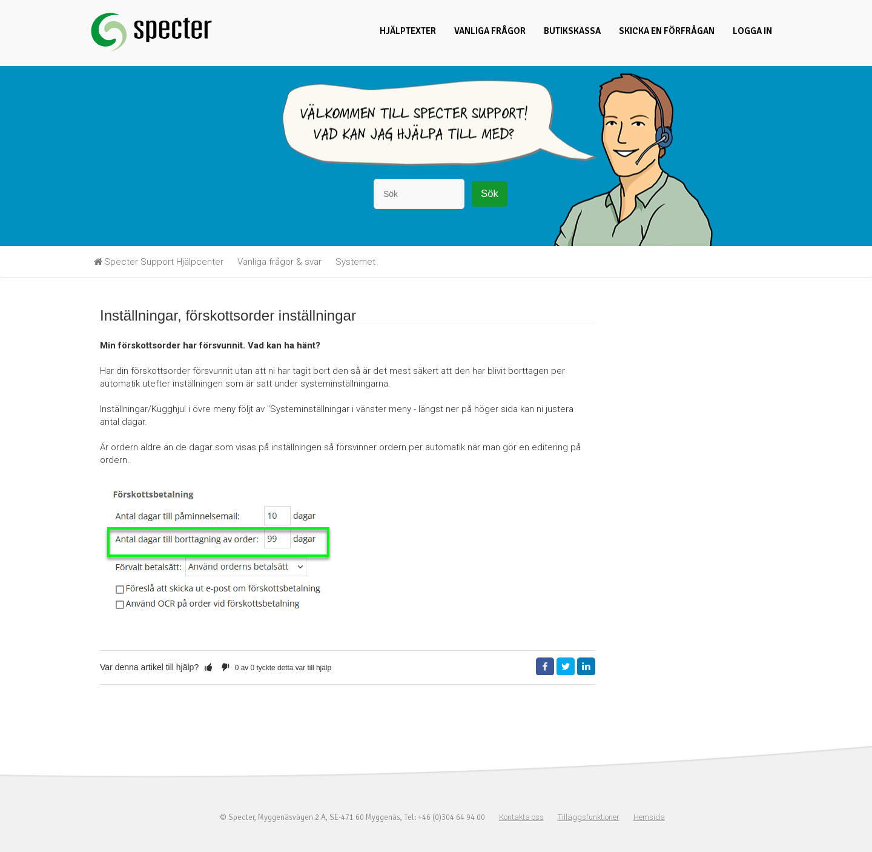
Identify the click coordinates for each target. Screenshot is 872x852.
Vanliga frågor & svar (279, 261)
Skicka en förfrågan (667, 30)
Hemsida (649, 817)
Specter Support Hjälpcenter (163, 261)
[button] (208, 667)
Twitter (566, 666)
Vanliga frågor (490, 30)
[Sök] (419, 194)
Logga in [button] (752, 30)
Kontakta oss (521, 817)
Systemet (355, 261)
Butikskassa (572, 30)
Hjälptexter (408, 30)
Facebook (545, 666)
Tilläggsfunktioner (588, 817)
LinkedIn (586, 666)
